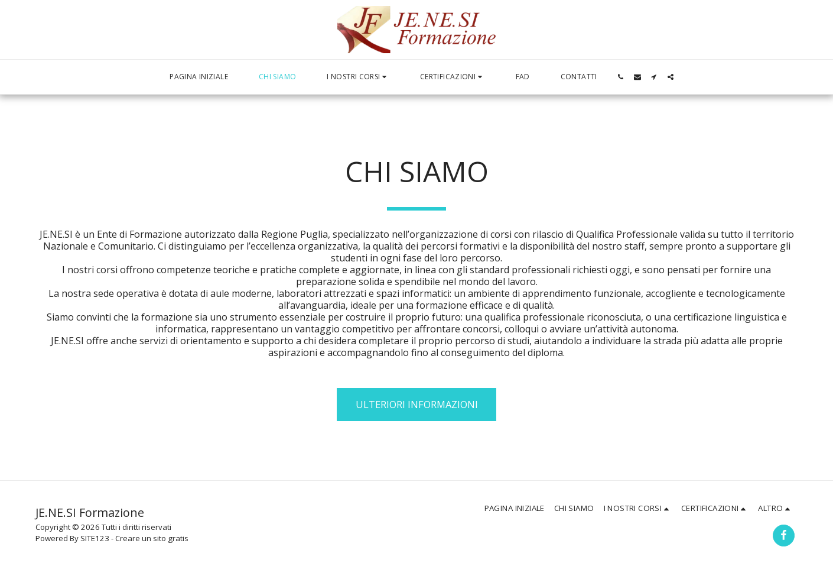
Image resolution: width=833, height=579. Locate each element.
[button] (358, 77)
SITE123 (94, 538)
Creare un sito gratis (151, 538)
